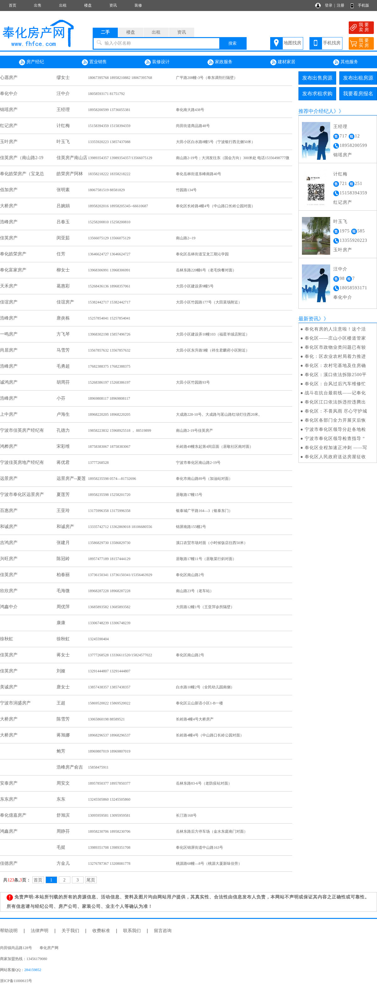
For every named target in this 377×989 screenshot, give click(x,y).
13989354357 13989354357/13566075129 (120, 158)
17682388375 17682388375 (109, 366)
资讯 (113, 5)
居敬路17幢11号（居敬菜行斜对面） (206, 559)
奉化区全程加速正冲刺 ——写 (336, 447)
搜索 (232, 43)
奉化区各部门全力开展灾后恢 (335, 420)
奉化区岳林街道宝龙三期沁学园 (202, 254)
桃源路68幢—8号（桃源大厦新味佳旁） (209, 863)
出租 (63, 5)
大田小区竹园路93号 (193, 382)
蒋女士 (63, 655)
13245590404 (98, 639)
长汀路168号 (186, 815)
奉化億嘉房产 (13, 815)
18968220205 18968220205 (109, 414)
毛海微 (63, 590)
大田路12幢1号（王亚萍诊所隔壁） (205, 607)
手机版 (363, 5)
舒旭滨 (63, 815)
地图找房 (292, 43)
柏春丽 (63, 574)
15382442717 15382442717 (109, 302)
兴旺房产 (9, 558)
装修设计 (157, 62)
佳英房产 (9, 238)
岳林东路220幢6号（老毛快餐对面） (206, 270)
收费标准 (101, 930)
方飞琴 (63, 334)
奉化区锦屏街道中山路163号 (199, 847)
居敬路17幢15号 (189, 494)
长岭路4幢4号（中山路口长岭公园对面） (210, 735)
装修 (138, 5)
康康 (61, 622)
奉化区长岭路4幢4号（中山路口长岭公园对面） (215, 206)
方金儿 (63, 863)
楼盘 (88, 5)
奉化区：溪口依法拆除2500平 (336, 374)
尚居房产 (9, 350)
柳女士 (63, 270)
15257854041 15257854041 (109, 318)
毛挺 (61, 847)
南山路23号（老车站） (195, 591)
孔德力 (63, 430)
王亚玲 (63, 510)
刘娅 (61, 671)
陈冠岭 (63, 558)
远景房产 (9, 478)
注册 (340, 5)
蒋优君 (63, 462)
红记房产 (9, 125)
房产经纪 (31, 62)
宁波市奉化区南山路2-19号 (198, 462)
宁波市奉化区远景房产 (22, 494)
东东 (61, 799)
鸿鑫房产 (9, 831)
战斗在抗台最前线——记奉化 (335, 393)
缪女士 (63, 77)
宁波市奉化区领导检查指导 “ (335, 438)
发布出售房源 (317, 78)
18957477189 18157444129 (109, 559)
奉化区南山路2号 (190, 575)
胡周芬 (63, 382)
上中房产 (9, 414)
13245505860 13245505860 (109, 799)
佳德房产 (9, 863)
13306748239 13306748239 (109, 623)
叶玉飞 (63, 141)
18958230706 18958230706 (109, 831)
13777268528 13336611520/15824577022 (120, 655)
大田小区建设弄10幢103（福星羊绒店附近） (212, 334)
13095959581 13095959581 (109, 815)
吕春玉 (63, 221)
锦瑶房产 (9, 109)
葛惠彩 (63, 286)
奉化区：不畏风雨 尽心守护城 (336, 411)
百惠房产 (9, 510)
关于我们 (70, 930)
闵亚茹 (63, 238)
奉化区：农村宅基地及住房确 (335, 365)
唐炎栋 (63, 318)
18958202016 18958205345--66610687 (118, 206)
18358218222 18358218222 (109, 174)
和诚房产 (9, 526)
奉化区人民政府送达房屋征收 (335, 456)
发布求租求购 (317, 93)
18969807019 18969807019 (109, 751)
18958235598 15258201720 (109, 494)
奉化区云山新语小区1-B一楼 (199, 703)
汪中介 (63, 93)
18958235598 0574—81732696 (112, 478)
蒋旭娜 (63, 735)
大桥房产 (9, 205)
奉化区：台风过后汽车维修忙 (335, 383)
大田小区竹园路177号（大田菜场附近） (209, 302)
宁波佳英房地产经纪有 (22, 462)
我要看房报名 (358, 93)
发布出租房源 (358, 78)
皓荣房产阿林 (70, 173)
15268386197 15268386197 (109, 382)
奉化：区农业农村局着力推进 (335, 356)
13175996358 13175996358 (109, 510)
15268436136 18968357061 (109, 286)
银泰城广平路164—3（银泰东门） (204, 510)
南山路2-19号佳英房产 (194, 430)
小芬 (61, 398)
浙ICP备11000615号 (16, 981)
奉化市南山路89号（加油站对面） (204, 478)
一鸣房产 (9, 334)
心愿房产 (9, 77)
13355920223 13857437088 (109, 142)
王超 (61, 703)
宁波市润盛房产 (15, 703)
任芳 (61, 254)
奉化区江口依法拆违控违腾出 (335, 402)
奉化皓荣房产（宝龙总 (22, 173)
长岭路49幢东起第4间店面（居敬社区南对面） (214, 446)
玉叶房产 (9, 141)
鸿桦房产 (9, 446)
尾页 (90, 880)
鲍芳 (61, 751)
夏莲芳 (63, 494)
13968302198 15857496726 (109, 334)
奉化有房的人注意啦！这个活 (335, 329)
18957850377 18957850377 (109, 783)
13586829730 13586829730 (109, 543)
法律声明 (39, 930)
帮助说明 (9, 930)
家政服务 (219, 62)
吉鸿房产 (9, 542)
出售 (37, 5)
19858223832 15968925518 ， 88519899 (119, 430)
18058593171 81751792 (106, 94)
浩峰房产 (9, 221)
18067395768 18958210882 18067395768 (120, 77)
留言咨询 (163, 930)
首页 (12, 5)
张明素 (63, 189)
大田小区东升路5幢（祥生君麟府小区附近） (212, 350)
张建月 (63, 542)
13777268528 (98, 462)
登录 (328, 5)
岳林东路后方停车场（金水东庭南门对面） (212, 831)
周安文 (63, 783)
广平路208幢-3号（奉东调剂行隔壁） (207, 77)
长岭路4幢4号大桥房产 (195, 719)
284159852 (32, 970)
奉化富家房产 (13, 270)
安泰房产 (9, 783)
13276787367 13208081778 (109, 863)
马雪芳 (63, 350)
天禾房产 (9, 286)
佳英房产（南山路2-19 (21, 157)
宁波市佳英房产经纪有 (22, 430)
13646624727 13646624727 (109, 254)
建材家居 (282, 62)
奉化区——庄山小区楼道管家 (335, 338)
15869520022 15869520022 (109, 703)
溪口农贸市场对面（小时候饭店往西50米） (212, 543)
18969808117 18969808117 (109, 398)
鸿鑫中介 (9, 606)
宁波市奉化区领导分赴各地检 (335, 429)
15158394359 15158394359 (109, 126)
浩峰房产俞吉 (70, 767)
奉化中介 (9, 93)
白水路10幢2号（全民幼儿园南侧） (205, 687)
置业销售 (94, 62)
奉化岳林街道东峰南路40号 (198, 174)
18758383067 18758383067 (109, 446)
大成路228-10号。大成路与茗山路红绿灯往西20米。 (219, 414)
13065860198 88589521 (106, 719)
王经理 (63, 109)
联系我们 (132, 930)
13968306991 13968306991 (109, 270)
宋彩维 (63, 446)
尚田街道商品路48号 (193, 126)
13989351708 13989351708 (109, 847)
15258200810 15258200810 (109, 222)
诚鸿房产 (9, 382)
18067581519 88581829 (106, 190)
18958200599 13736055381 (109, 110)
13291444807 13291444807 (109, 671)
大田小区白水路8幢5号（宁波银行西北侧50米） (215, 142)
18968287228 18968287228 (109, 591)
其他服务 (345, 62)
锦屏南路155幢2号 (191, 527)
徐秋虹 (6, 638)
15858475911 (98, 767)
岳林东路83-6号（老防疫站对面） (204, 783)
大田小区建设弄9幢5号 (195, 286)
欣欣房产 (9, 590)
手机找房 (332, 43)
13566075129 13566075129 (109, 238)
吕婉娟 (63, 205)
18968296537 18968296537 (109, 735)
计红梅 (63, 125)
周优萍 (63, 606)
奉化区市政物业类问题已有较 (335, 347)
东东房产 (9, 799)
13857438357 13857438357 (109, 687)
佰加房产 (9, 189)
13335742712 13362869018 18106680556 (120, 527)
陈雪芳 (63, 719)
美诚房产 (9, 687)
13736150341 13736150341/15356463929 (120, 575)
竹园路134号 (186, 190)
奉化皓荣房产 (13, 254)
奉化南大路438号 (190, 110)
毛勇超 (63, 366)
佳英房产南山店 (72, 157)
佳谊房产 (9, 302)
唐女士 (63, 687)
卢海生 (63, 414)
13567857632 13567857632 (109, 350)
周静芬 (63, 831)
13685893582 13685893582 (109, 607)
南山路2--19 (185, 238)
